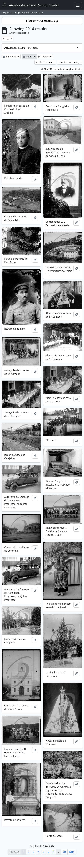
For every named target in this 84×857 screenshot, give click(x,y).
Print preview (11, 56)
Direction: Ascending (68, 62)
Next (71, 851)
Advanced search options (21, 48)
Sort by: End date (44, 62)
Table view (45, 56)
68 (64, 851)
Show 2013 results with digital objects (61, 69)
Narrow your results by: (42, 21)
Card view (29, 56)
